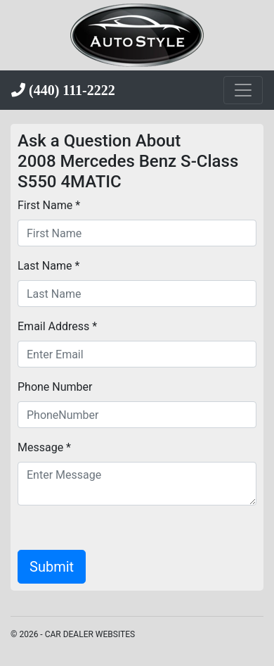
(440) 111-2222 (70, 89)
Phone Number (55, 387)
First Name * (49, 205)
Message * (44, 447)
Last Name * (48, 265)
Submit (52, 566)
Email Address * (57, 326)
